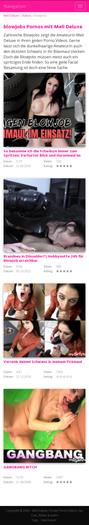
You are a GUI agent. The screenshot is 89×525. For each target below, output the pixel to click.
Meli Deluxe (11, 16)
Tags (35, 520)
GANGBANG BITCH (20, 467)
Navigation (15, 6)
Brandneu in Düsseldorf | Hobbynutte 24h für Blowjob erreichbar (44, 258)
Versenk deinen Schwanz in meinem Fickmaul (43, 362)
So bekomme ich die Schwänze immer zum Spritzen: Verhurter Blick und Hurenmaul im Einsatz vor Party (42, 155)
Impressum (48, 520)
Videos (26, 16)
